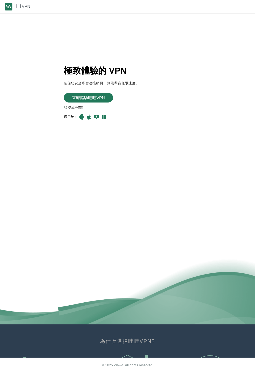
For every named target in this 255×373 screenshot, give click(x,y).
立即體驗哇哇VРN (88, 97)
